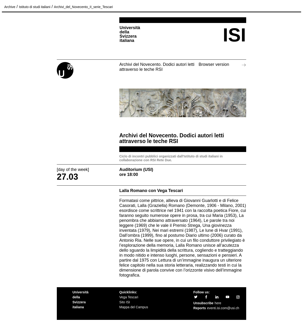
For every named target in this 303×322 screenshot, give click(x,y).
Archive (9, 7)
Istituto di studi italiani (34, 7)
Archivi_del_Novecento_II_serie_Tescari (83, 7)
